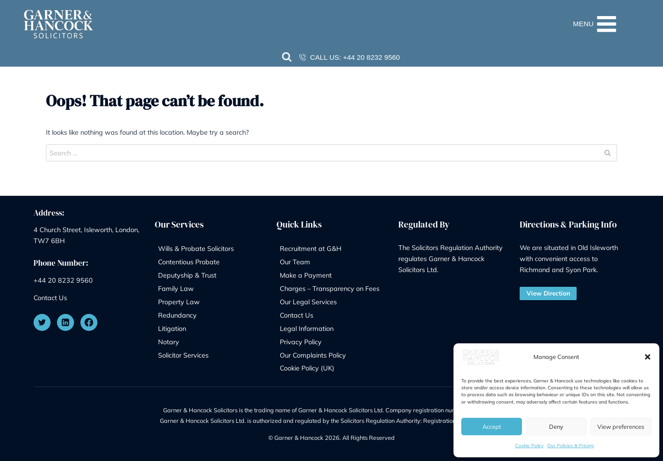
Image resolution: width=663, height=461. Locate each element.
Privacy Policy (301, 341)
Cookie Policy (529, 446)
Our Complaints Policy (313, 355)
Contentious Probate (189, 261)
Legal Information (307, 328)
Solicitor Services (183, 355)
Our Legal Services (308, 301)
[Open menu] (611, 24)
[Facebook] (89, 322)
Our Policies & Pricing (570, 446)
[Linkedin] (65, 322)
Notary (168, 341)
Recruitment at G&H (310, 248)
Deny (556, 426)
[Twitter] (42, 322)
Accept (491, 426)
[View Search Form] (287, 57)
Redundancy (177, 315)
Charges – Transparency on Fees (330, 288)
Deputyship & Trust (187, 275)
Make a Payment (306, 275)
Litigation (172, 328)
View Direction (548, 293)
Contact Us (50, 297)
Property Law (179, 301)
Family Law (176, 288)
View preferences (620, 426)
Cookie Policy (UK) (307, 368)
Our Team (295, 261)
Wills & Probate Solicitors (196, 248)
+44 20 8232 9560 (371, 57)
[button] (648, 357)
